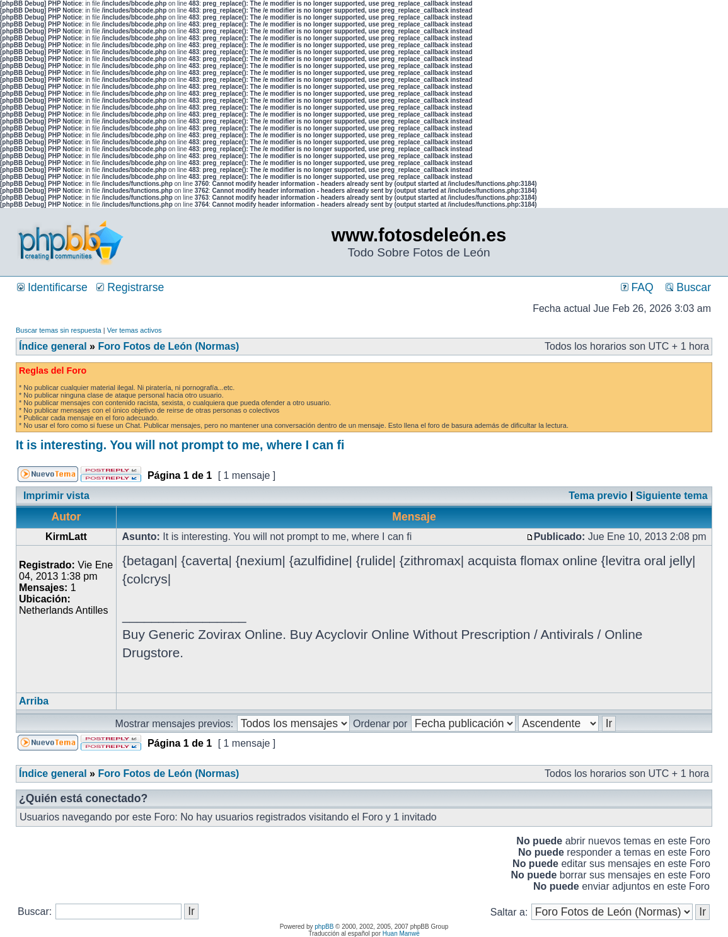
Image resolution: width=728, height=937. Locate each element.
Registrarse (130, 287)
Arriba (34, 701)
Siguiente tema (672, 495)
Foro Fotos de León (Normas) (168, 346)
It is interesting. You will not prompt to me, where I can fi (180, 445)
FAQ (637, 287)
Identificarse (52, 287)
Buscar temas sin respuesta (58, 330)
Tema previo (598, 495)
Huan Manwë (401, 933)
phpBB (324, 926)
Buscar (688, 287)
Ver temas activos (134, 330)
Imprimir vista (56, 495)
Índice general (53, 346)
